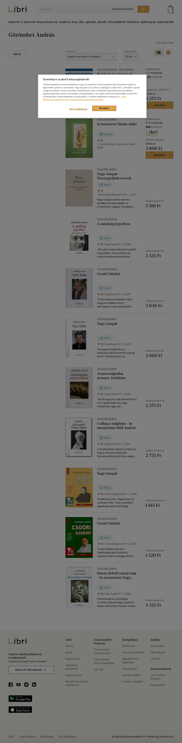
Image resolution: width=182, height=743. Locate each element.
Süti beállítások (78, 109)
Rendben (104, 108)
